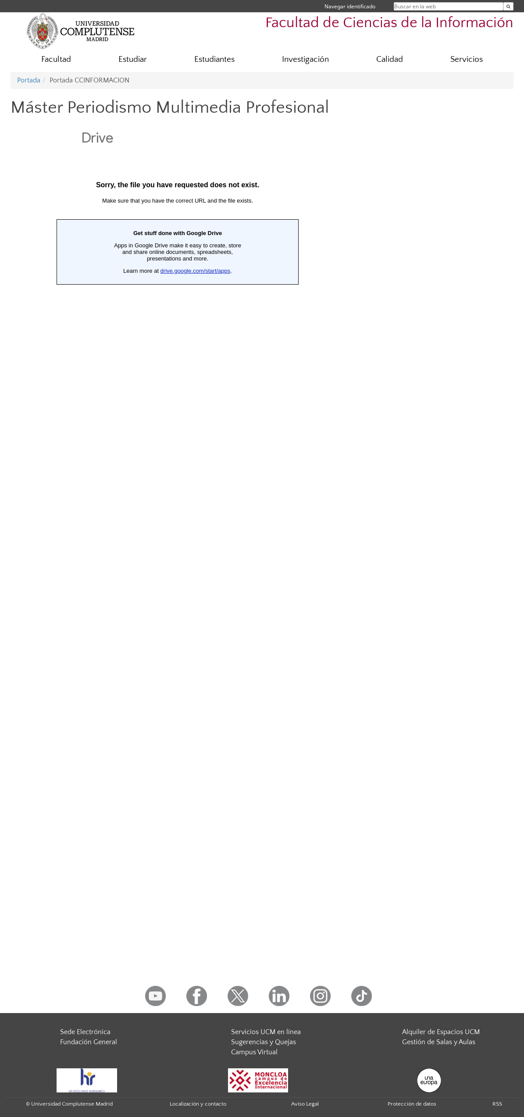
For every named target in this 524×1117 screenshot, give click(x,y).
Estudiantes (214, 59)
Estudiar (132, 59)
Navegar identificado (349, 6)
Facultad (56, 59)
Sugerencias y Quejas (263, 1042)
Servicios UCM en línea (266, 1032)
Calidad (389, 59)
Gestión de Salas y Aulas (438, 1042)
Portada (28, 80)
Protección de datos (412, 1104)
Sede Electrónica (85, 1032)
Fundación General (88, 1042)
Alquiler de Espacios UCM (441, 1032)
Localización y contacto (198, 1104)
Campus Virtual (254, 1052)
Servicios (466, 59)
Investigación (305, 59)
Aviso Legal (305, 1104)
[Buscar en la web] (508, 6)
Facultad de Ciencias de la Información (389, 23)
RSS (497, 1104)
